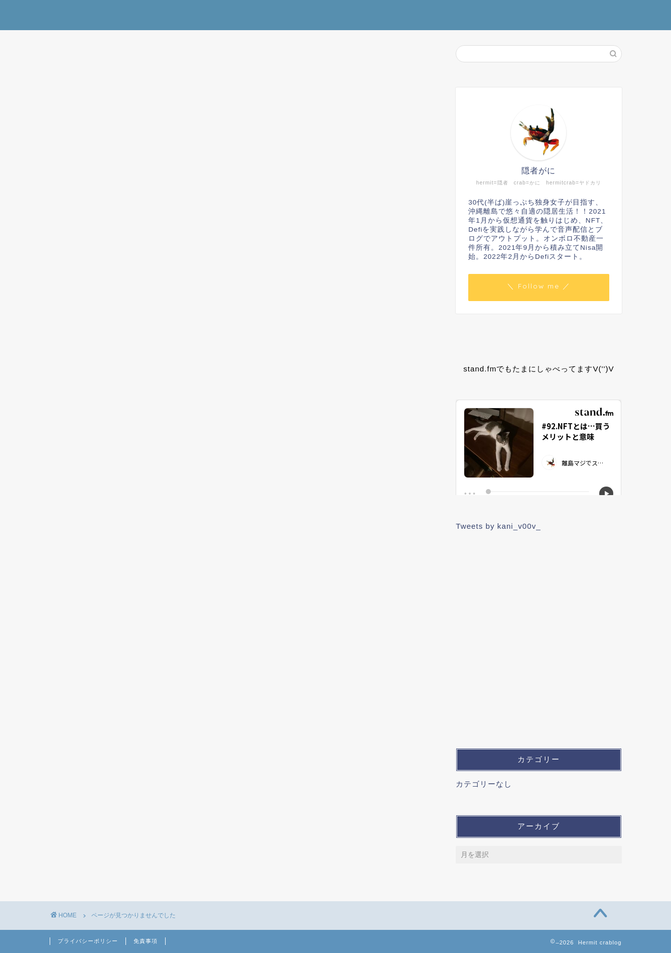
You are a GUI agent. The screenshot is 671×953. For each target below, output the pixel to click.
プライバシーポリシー (88, 941)
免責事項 (145, 941)
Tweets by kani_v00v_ (498, 526)
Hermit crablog (336, 14)
